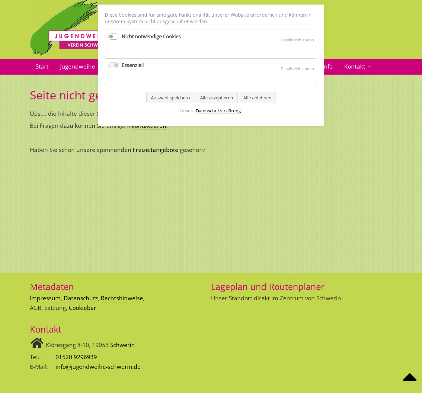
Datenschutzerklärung (218, 111)
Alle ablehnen (257, 98)
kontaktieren (149, 126)
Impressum (45, 298)
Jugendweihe (77, 66)
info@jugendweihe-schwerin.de (98, 367)
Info (327, 66)
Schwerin (122, 345)
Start (42, 66)
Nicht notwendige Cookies (151, 36)
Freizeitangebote (155, 150)
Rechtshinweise (122, 298)
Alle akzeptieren (216, 98)
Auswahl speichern (170, 98)
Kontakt (354, 66)
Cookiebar (82, 308)
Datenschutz (81, 298)
